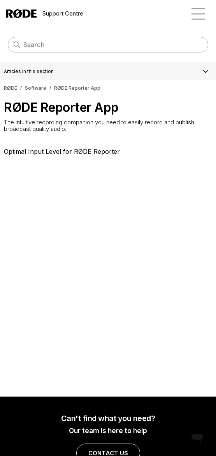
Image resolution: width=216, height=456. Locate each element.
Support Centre (44, 13)
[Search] (108, 44)
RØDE (10, 88)
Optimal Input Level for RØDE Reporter (62, 151)
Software (35, 88)
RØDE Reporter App (77, 88)
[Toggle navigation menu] (198, 13)
